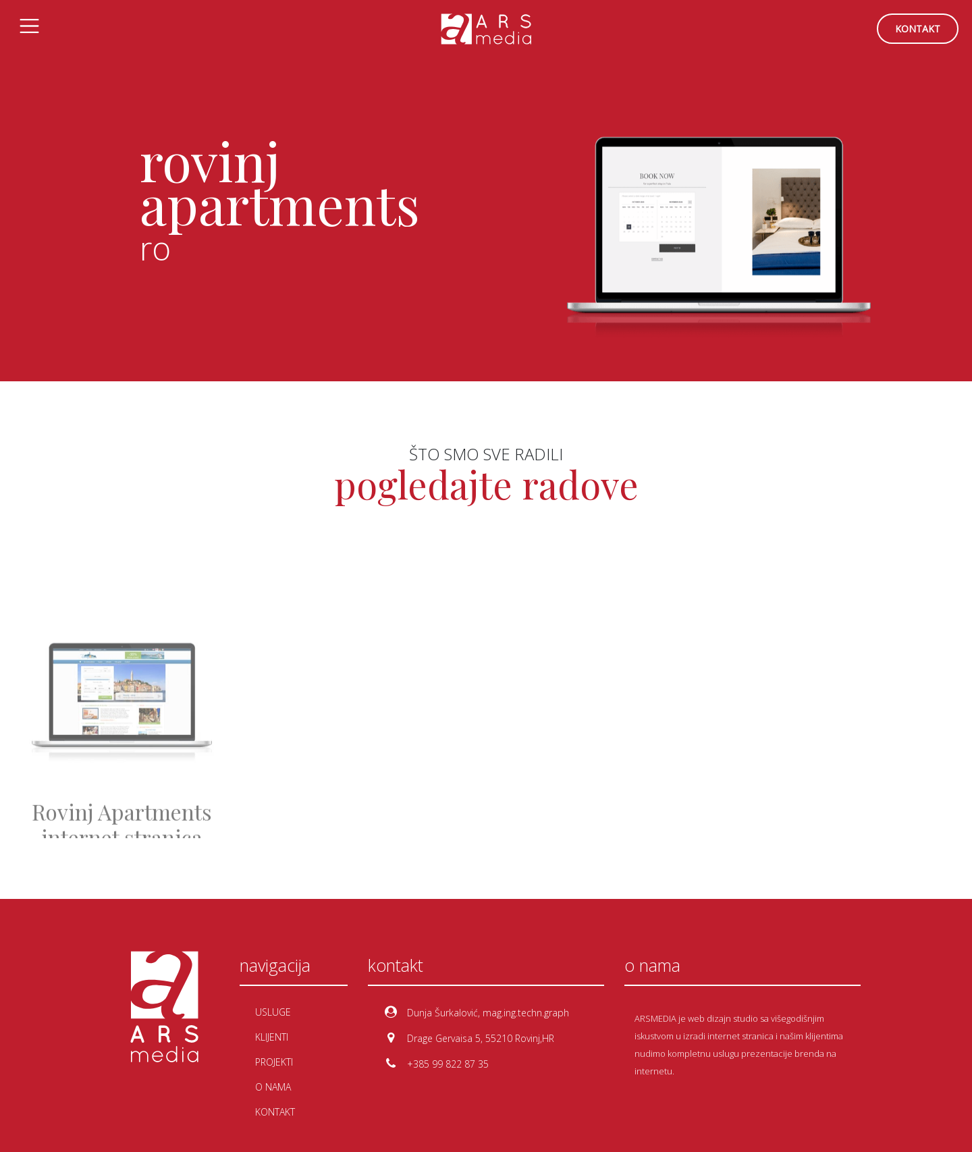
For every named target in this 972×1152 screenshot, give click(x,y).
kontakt (917, 28)
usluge (273, 1012)
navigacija (275, 965)
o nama (273, 1086)
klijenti (271, 1037)
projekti (274, 1061)
